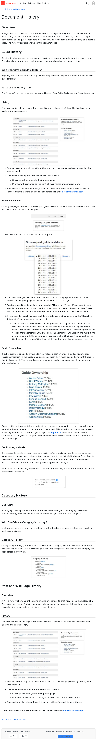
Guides (22, 3)
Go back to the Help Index (14, 719)
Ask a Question (65, 736)
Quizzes (31, 3)
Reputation (56, 432)
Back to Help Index (15, 9)
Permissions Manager (72, 191)
